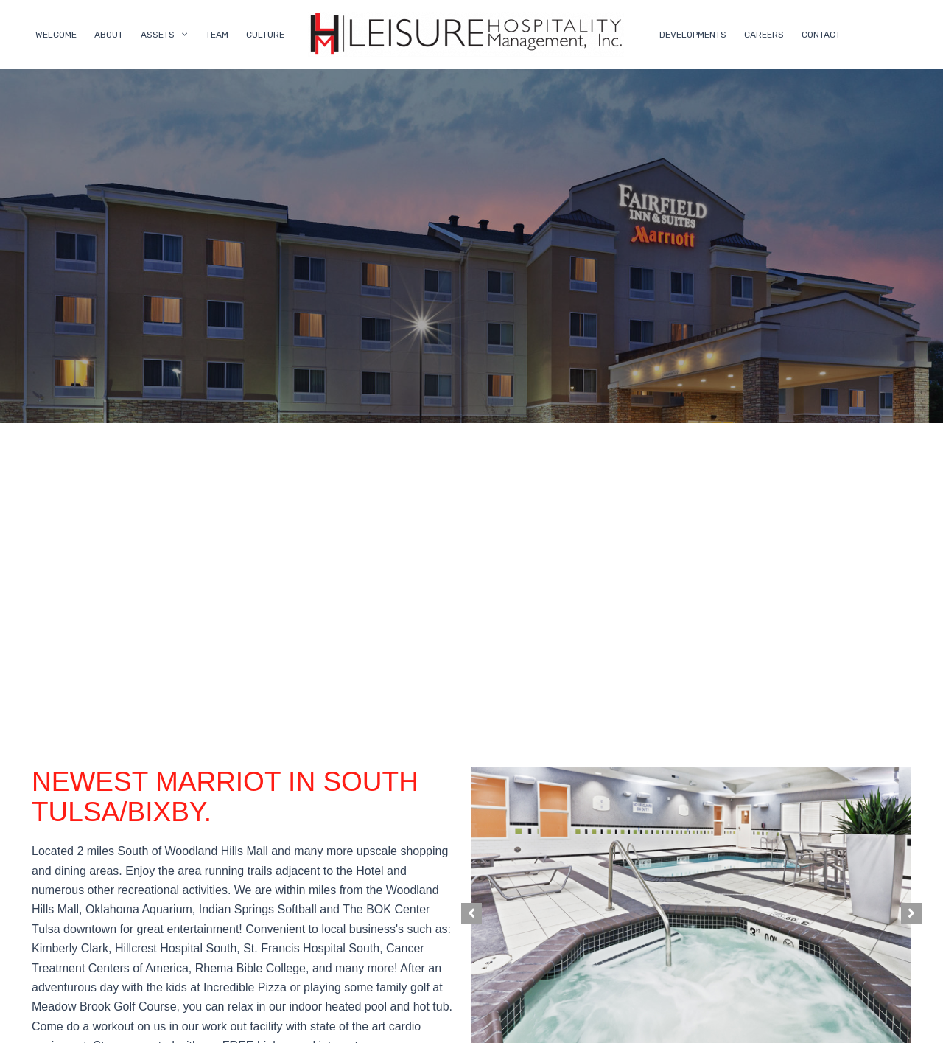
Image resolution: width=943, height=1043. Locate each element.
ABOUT (108, 34)
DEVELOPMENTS (692, 34)
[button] (471, 913)
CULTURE (265, 34)
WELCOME (56, 34)
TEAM (217, 34)
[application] (181, 34)
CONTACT (821, 34)
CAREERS (764, 34)
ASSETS (164, 34)
